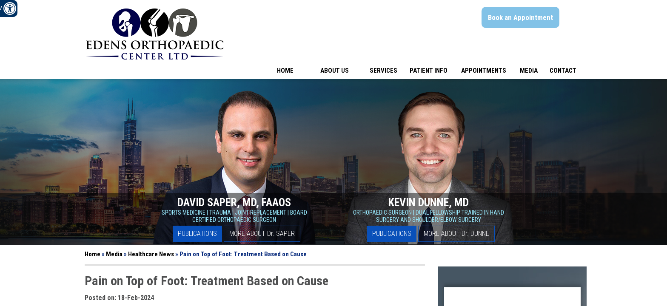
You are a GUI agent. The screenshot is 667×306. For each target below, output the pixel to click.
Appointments (483, 70)
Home (285, 70)
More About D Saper (262, 234)
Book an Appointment (520, 17)
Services (383, 70)
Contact (563, 70)
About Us (334, 70)
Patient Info (429, 70)
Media (529, 70)
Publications (197, 234)
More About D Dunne (456, 234)
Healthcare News (151, 254)
